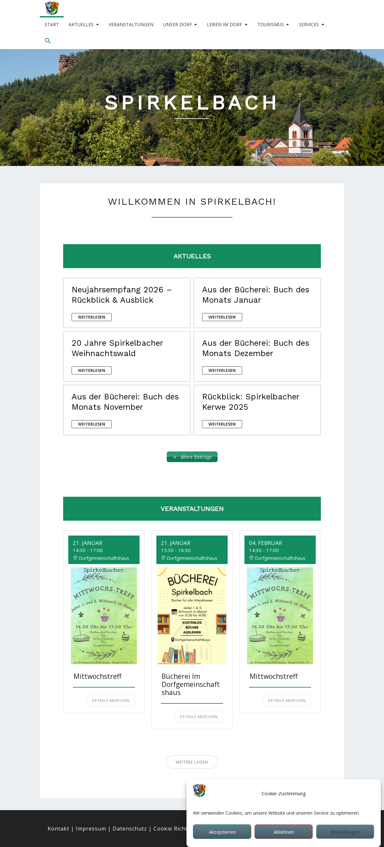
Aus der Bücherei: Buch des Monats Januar (255, 295)
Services (309, 24)
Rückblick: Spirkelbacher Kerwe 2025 (250, 402)
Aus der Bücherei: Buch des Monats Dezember (255, 348)
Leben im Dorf (224, 24)
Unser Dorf (177, 24)
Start (52, 24)
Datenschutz (130, 828)
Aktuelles (81, 24)
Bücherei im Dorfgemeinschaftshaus (191, 684)
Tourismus (270, 24)
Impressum (91, 828)
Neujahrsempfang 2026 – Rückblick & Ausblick (122, 295)
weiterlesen (91, 317)
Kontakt (58, 828)
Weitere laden (192, 762)
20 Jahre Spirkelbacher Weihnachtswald (117, 348)
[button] (48, 41)
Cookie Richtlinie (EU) (182, 828)
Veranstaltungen (131, 24)
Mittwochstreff (97, 676)
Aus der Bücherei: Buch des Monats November (125, 402)
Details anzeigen (111, 700)
